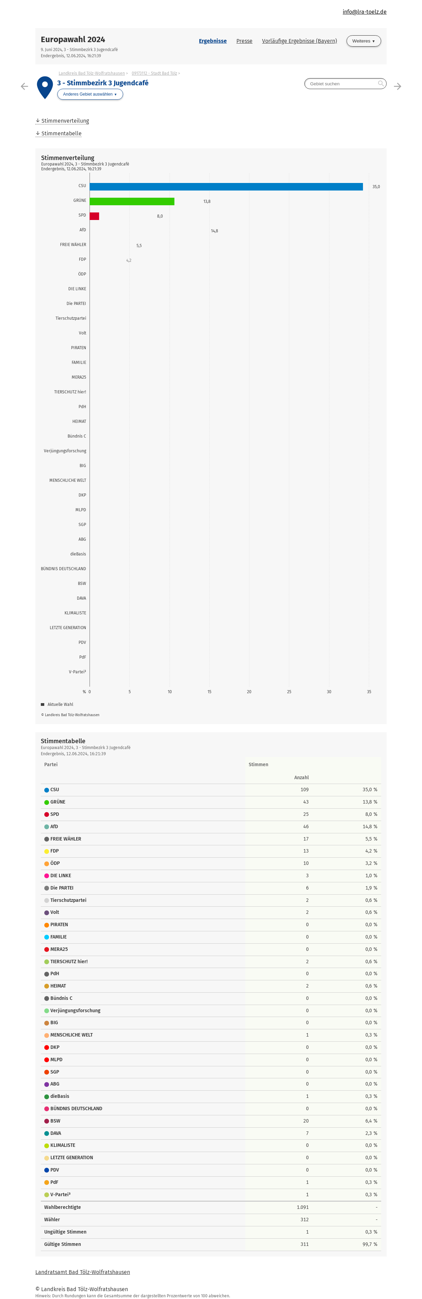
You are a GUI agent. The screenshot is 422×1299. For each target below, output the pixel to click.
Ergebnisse (213, 41)
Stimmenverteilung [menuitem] (65, 121)
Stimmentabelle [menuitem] (62, 133)
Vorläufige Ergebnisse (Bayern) (299, 41)
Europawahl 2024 (73, 39)
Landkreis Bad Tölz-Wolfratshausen (92, 73)
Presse (244, 41)
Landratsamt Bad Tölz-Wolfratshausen (82, 1272)
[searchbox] (345, 83)
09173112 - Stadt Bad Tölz (154, 73)
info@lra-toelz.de (365, 12)
